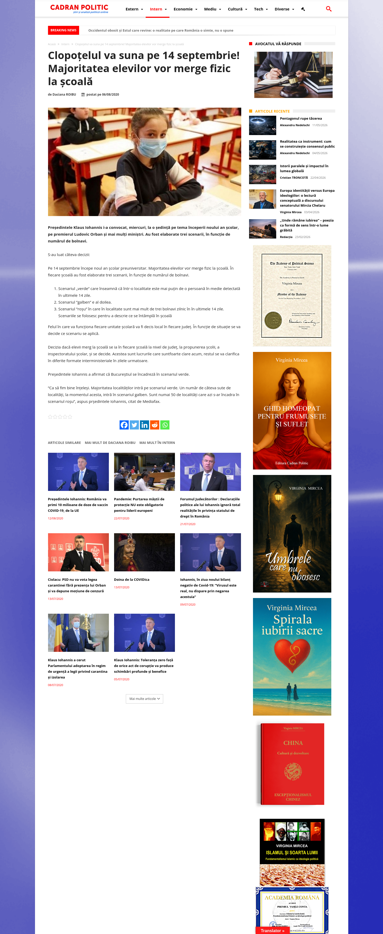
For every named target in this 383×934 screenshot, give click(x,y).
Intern (65, 44)
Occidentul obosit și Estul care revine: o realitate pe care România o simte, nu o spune (161, 30)
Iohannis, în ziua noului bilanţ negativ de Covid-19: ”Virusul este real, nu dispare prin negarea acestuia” (208, 588)
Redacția (286, 237)
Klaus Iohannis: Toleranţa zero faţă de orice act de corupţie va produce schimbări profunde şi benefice (144, 666)
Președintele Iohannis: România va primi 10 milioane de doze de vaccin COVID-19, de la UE (78, 505)
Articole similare (64, 442)
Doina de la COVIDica (131, 579)
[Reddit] (154, 425)
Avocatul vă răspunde (278, 43)
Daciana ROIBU (64, 94)
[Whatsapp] (164, 425)
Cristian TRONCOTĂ (294, 177)
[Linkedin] (144, 425)
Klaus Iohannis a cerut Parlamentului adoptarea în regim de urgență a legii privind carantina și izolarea (78, 669)
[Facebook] (124, 425)
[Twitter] (134, 425)
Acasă (52, 44)
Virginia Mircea (291, 212)
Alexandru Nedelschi (295, 125)
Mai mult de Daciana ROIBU (110, 442)
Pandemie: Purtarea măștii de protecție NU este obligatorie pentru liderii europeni (139, 505)
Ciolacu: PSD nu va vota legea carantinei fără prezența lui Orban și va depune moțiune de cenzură (77, 585)
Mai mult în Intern (157, 442)
